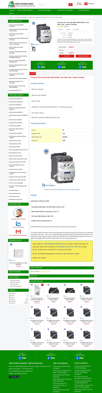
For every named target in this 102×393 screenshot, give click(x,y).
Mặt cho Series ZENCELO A (16, 95)
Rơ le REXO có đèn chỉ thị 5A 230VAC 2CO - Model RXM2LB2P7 (86, 297)
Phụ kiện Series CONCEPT (16, 130)
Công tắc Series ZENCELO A (16, 98)
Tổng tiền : (61, 50)
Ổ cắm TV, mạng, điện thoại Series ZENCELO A (17, 105)
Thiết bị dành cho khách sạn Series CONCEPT (17, 134)
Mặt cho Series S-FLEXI (15, 137)
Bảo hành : (64, 34)
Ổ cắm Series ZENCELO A (16, 101)
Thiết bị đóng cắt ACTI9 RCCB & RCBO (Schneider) (18, 36)
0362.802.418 (82, 61)
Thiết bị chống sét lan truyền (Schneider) (16, 45)
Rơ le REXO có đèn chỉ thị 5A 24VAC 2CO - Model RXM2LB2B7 (53, 319)
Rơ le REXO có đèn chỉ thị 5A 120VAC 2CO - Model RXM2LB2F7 (37, 319)
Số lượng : (61, 47)
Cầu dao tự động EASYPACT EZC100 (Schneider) (18, 49)
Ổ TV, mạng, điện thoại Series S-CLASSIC (17, 162)
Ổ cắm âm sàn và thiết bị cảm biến (18, 176)
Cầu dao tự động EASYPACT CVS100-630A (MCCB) (18, 63)
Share (61, 26)
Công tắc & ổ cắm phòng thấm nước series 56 (17, 183)
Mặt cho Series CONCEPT (16, 116)
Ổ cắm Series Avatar (14, 193)
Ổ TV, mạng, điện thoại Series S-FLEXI (18, 146)
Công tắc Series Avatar (15, 190)
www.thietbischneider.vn (21, 370)
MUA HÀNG (66, 53)
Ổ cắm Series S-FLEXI (15, 143)
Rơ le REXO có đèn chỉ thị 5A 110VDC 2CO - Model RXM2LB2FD (69, 319)
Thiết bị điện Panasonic (15, 279)
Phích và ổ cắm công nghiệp (16, 180)
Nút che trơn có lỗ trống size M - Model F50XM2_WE (18, 260)
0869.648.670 (61, 61)
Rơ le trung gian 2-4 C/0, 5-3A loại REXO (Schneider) (17, 83)
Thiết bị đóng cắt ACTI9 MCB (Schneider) (16, 31)
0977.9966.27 (41, 61)
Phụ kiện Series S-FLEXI (15, 149)
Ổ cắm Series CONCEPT (15, 122)
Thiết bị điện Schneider (42, 10)
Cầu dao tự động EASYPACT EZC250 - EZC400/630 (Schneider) (18, 54)
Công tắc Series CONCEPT (16, 119)
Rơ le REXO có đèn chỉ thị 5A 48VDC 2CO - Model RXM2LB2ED (86, 319)
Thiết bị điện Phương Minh (15, 283)
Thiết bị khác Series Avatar (16, 196)
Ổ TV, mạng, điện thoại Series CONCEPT (16, 126)
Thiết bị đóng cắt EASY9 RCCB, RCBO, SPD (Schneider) (18, 27)
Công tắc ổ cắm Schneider (25, 10)
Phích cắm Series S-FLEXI (16, 152)
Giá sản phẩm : (62, 44)
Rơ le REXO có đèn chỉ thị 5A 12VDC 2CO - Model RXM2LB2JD (69, 341)
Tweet (68, 26)
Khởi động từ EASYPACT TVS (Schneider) (16, 79)
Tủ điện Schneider (14, 187)
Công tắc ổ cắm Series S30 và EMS (18, 173)
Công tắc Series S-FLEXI (15, 140)
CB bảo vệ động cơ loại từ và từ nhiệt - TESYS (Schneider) (18, 67)
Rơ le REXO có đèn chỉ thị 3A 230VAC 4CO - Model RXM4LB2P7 (86, 341)
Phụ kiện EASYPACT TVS (15, 87)
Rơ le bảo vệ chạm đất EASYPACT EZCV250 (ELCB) (17, 58)
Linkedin (76, 26)
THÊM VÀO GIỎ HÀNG (83, 53)
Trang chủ (12, 10)
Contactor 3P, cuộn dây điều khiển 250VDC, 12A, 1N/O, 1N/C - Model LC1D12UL (62, 186)
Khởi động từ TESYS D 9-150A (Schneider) (16, 71)
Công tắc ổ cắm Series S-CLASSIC (18, 158)
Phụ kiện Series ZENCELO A (16, 109)
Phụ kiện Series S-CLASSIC (16, 166)
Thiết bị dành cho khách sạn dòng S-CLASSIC (18, 170)
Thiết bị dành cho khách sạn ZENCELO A (18, 113)
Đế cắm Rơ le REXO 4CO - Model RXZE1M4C (53, 296)
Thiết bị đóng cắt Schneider (59, 10)
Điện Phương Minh (14, 281)
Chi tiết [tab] (33, 70)
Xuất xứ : (65, 32)
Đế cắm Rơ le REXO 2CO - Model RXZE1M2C (70, 296)
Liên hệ (84, 10)
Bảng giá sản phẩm (75, 10)
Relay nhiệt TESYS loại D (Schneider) (18, 75)
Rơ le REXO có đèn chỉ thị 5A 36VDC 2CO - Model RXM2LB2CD (37, 341)
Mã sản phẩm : (63, 30)
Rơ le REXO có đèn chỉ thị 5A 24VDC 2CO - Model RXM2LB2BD (53, 341)
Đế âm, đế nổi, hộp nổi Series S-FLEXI (18, 155)
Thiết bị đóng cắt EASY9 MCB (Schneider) (16, 22)
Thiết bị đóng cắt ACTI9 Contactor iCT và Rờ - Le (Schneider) (18, 40)
